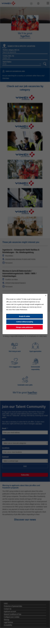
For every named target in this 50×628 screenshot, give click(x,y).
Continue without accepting (24, 322)
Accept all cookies (24, 316)
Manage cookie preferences (24, 327)
